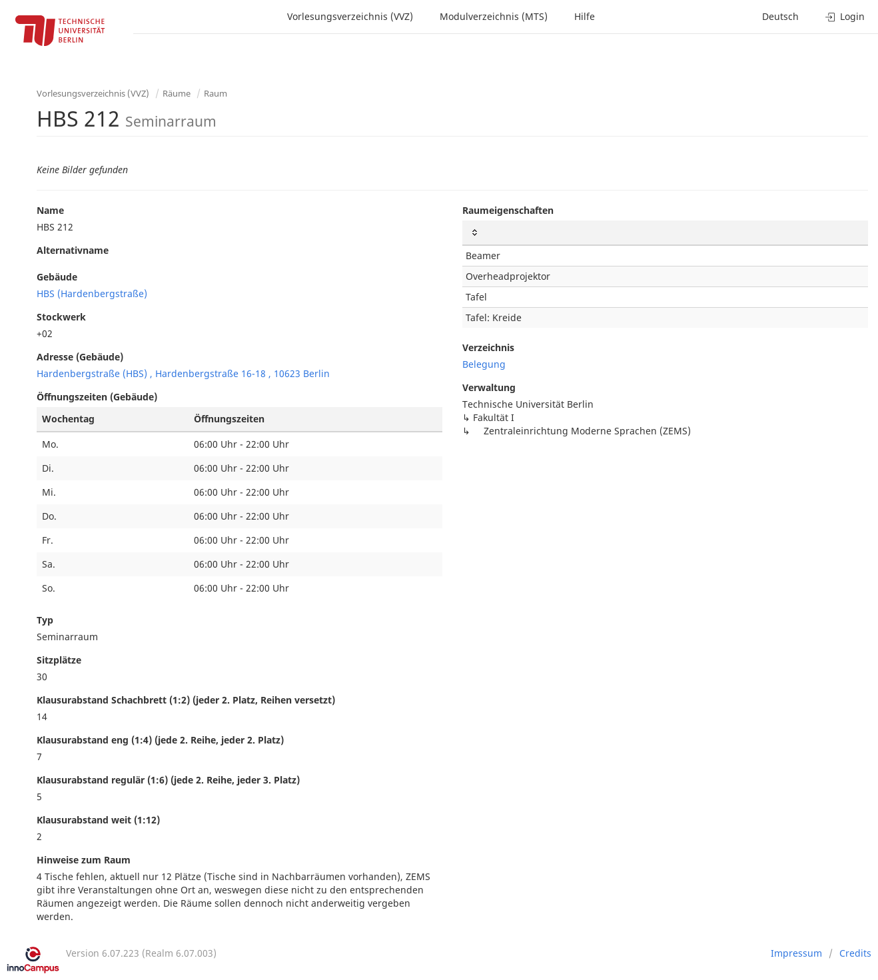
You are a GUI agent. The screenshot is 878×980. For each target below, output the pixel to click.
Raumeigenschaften (508, 210)
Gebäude (57, 276)
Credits (855, 953)
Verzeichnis (488, 347)
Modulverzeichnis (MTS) (494, 16)
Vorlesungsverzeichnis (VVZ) (350, 16)
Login (845, 16)
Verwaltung (489, 387)
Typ (45, 620)
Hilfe (584, 16)
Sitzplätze (59, 660)
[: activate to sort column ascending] (665, 233)
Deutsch (780, 16)
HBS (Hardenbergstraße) (92, 293)
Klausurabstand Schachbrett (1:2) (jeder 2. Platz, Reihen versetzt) (186, 700)
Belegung (484, 364)
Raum (215, 93)
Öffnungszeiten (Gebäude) (97, 396)
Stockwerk (61, 316)
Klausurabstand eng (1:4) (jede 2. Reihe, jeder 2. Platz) (160, 740)
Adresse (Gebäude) (80, 356)
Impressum (796, 953)
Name (50, 210)
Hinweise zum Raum (84, 859)
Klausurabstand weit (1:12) (98, 819)
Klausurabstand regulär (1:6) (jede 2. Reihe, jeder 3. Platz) (168, 779)
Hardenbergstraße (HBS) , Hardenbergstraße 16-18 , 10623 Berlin (183, 373)
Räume (177, 93)
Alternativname (73, 250)
